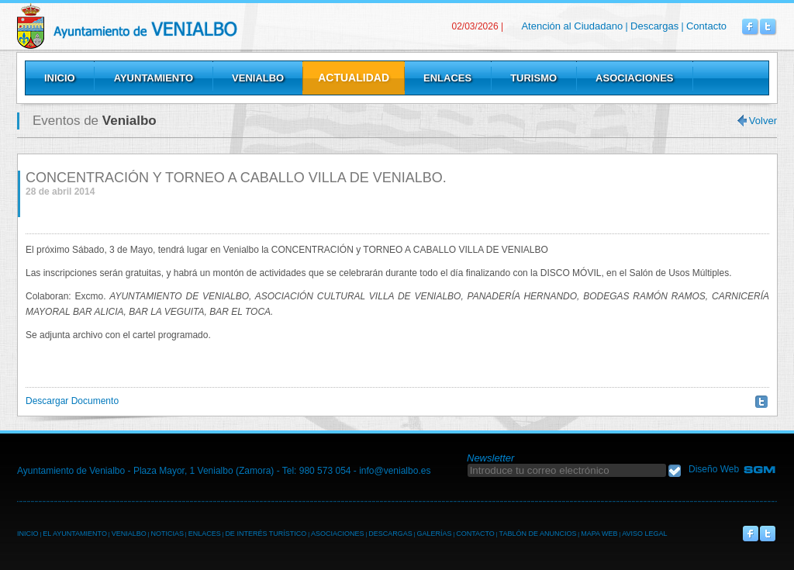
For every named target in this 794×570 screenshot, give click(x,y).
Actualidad (353, 77)
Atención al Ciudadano (572, 26)
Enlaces (447, 78)
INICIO (28, 533)
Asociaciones (634, 78)
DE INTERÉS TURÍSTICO (265, 533)
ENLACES (204, 533)
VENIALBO (129, 533)
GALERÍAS (433, 533)
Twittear (761, 402)
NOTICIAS (167, 533)
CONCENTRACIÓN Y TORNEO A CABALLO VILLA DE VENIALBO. (236, 177)
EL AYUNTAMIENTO (75, 533)
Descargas (654, 26)
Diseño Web (714, 469)
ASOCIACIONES (337, 533)
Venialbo (166, 26)
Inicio (59, 78)
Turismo (533, 78)
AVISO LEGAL (644, 533)
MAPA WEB (599, 533)
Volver (763, 120)
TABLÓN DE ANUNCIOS (538, 533)
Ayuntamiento (153, 78)
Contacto (706, 26)
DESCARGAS (390, 533)
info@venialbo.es (394, 470)
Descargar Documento (72, 401)
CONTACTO (475, 533)
